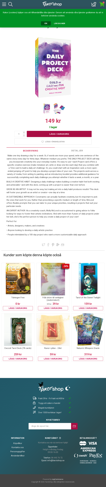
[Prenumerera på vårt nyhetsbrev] (50, 426)
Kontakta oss (18, 447)
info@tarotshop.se (55, 460)
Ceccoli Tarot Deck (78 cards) (17, 348)
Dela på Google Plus (57, 244)
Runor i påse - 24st (53, 348)
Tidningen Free (18, 297)
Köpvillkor (17, 443)
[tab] (30, 150)
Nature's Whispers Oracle (88, 348)
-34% (65, 266)
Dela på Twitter (43, 244)
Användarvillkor (18, 455)
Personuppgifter (17, 451)
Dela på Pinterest (53, 244)
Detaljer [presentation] (77, 150)
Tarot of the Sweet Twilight (88, 297)
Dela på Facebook (48, 244)
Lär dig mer (59, 23)
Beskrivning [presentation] (30, 151)
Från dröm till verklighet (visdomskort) (53, 298)
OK (45, 23)
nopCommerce (57, 479)
